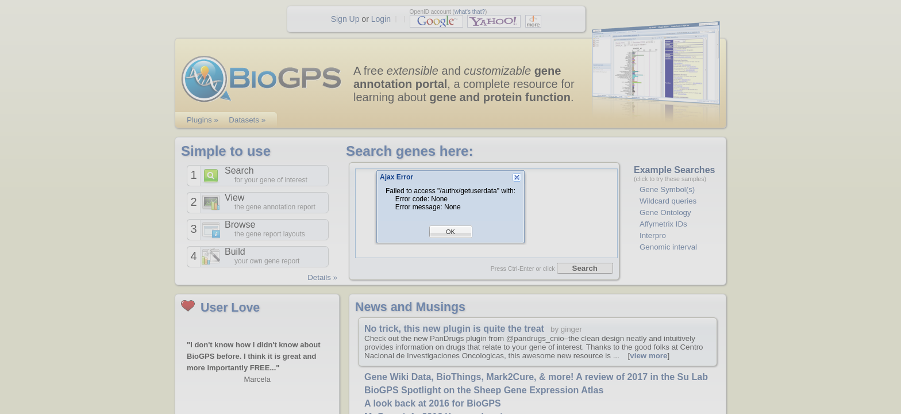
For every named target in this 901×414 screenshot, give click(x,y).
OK (450, 231)
